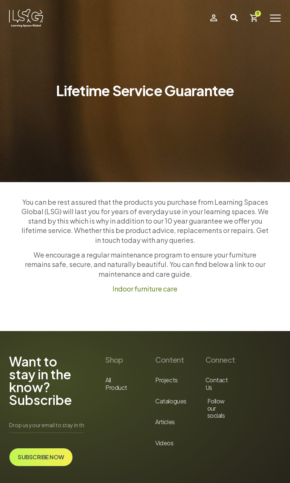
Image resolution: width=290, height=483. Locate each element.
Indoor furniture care (145, 288)
